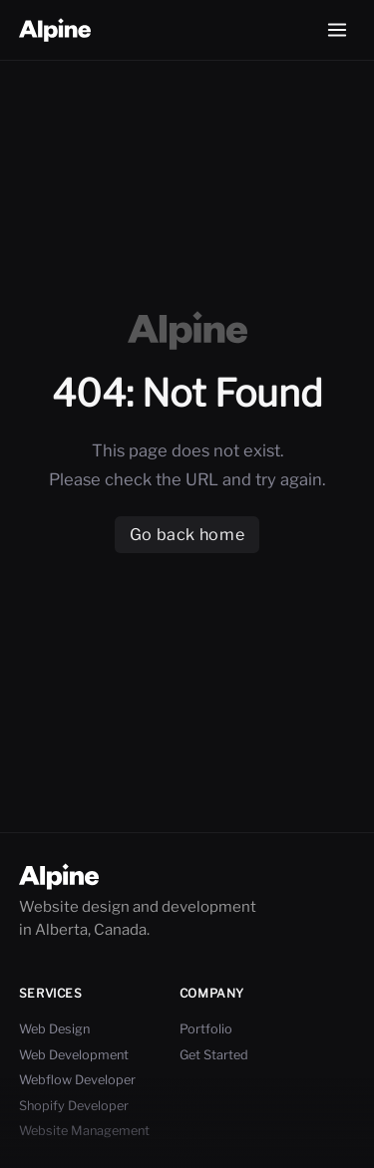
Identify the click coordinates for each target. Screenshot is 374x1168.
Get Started (214, 1054)
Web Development (74, 1054)
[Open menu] (337, 30)
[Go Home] (55, 30)
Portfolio (206, 1029)
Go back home (187, 534)
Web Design (54, 1029)
